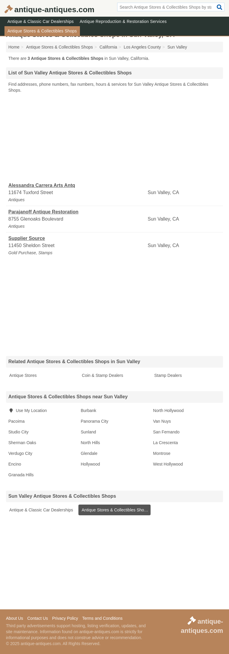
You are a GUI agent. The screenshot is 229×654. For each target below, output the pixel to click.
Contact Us (37, 618)
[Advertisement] (114, 138)
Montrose (161, 453)
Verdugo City (20, 453)
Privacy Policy (65, 618)
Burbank (88, 410)
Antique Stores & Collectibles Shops (42, 31)
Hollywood (90, 464)
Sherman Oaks (22, 442)
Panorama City (95, 421)
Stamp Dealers (167, 375)
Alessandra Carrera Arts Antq (41, 185)
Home (13, 47)
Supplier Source (26, 238)
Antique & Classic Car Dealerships (40, 21)
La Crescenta (165, 442)
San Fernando (166, 432)
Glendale (89, 453)
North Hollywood (168, 410)
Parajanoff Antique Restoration (43, 211)
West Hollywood (168, 464)
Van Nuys (162, 421)
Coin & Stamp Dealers (102, 375)
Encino (14, 464)
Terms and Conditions (102, 618)
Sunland (88, 432)
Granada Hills (21, 474)
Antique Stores (22, 375)
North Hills (90, 442)
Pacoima (16, 421)
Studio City (18, 432)
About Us (14, 618)
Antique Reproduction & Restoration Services (123, 21)
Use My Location (27, 410)
